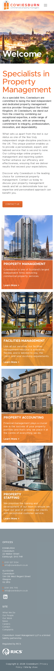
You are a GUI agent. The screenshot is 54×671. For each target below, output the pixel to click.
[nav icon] (45, 5)
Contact (6, 627)
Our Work (7, 618)
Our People (8, 616)
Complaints (8, 630)
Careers (6, 624)
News (5, 621)
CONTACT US (12, 204)
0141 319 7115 (11, 588)
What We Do (8, 613)
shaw (35, 667)
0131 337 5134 (11, 562)
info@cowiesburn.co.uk (16, 565)
